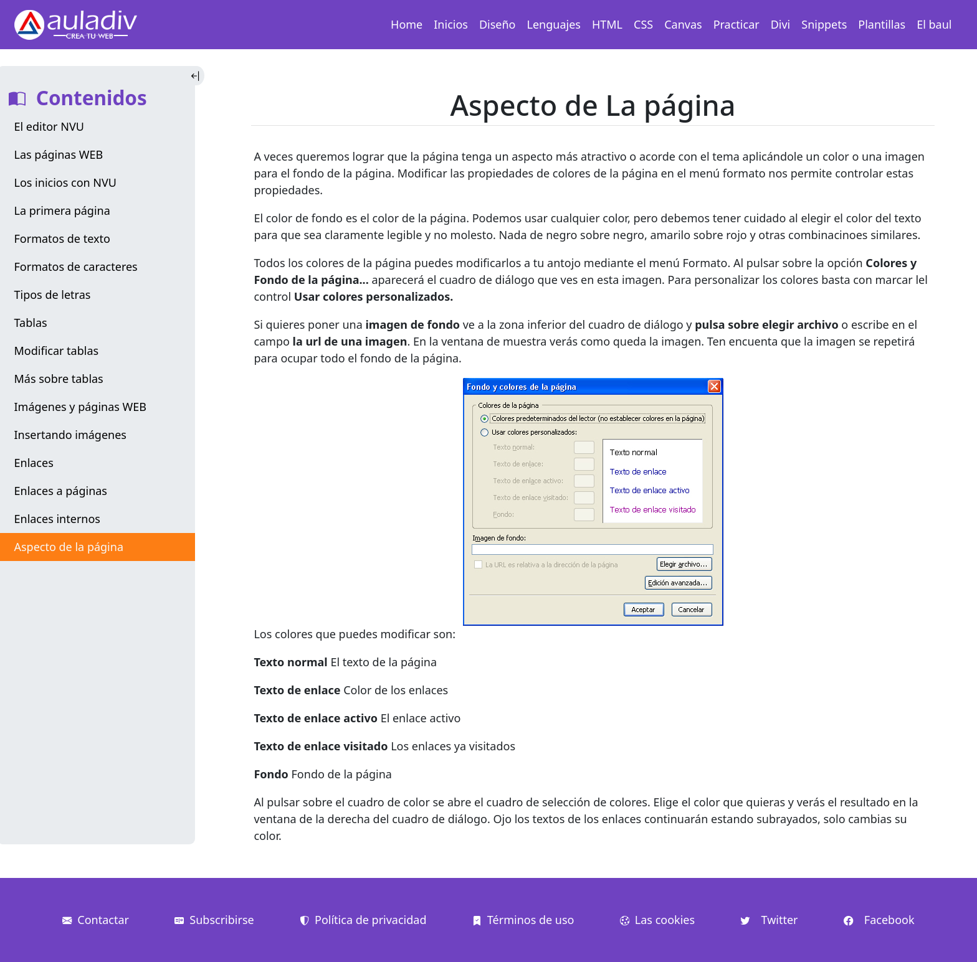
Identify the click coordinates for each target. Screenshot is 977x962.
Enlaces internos (57, 518)
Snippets (824, 24)
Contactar (95, 919)
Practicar (736, 24)
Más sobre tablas (58, 378)
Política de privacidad (363, 919)
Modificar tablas (56, 350)
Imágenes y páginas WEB (80, 406)
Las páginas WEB (58, 154)
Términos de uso (523, 919)
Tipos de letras (52, 294)
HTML (607, 24)
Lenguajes (554, 24)
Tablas (30, 322)
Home (406, 24)
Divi (781, 24)
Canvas (683, 24)
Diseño (497, 24)
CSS (643, 24)
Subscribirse (214, 919)
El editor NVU (49, 126)
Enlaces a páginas (60, 490)
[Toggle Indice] (196, 75)
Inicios (451, 24)
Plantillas (881, 24)
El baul (934, 24)
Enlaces (34, 462)
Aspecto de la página (68, 546)
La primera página (62, 210)
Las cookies (657, 919)
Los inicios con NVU (65, 182)
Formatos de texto (62, 238)
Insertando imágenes (70, 434)
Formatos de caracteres (76, 266)
